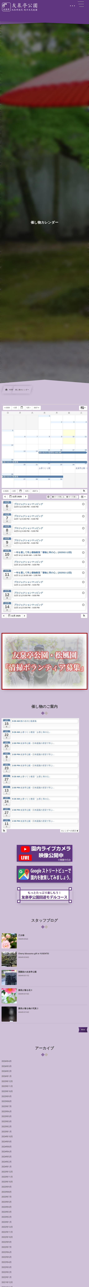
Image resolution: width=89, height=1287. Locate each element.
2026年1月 (7, 1076)
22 (49, 463)
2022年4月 (7, 1262)
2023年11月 (7, 1177)
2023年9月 (7, 1187)
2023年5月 (7, 1202)
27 (24, 479)
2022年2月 (7, 1272)
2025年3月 (7, 1121)
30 (61, 479)
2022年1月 (7, 1277)
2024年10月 (7, 1136)
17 (73, 450)
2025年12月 (7, 1081)
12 (12, 445)
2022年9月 (7, 1242)
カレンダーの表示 (69, 831)
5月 (29, 408)
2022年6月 (7, 1252)
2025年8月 (7, 1101)
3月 (15, 408)
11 (86, 437)
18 (86, 450)
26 (12, 474)
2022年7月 (7, 1247)
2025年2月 (7, 1126)
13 (24, 451)
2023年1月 (7, 1222)
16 (61, 450)
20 (24, 465)
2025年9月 (7, 1096)
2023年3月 (7, 1212)
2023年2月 (7, 1217)
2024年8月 (7, 1147)
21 (37, 465)
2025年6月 (7, 1111)
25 (86, 463)
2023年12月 (7, 1172)
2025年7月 (7, 1106)
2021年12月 (7, 1282)
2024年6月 (7, 1151)
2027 (37, 408)
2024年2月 (7, 1162)
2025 (7, 408)
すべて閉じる (58, 497)
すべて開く (72, 497)
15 (49, 450)
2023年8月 (7, 1192)
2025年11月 (7, 1086)
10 (73, 437)
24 (73, 465)
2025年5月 (7, 1116)
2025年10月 (7, 1091)
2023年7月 (7, 1197)
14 (37, 451)
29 (49, 479)
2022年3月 (7, 1267)
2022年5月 (7, 1257)
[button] (84, 491)
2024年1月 (7, 1167)
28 (37, 479)
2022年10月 (7, 1237)
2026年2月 (7, 1071)
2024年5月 (7, 1157)
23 (61, 465)
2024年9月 (7, 1141)
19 (12, 460)
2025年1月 (7, 1131)
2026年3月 (7, 1066)
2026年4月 (7, 1061)
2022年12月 (7, 1227)
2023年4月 (7, 1207)
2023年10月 (7, 1182)
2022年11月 (7, 1232)
